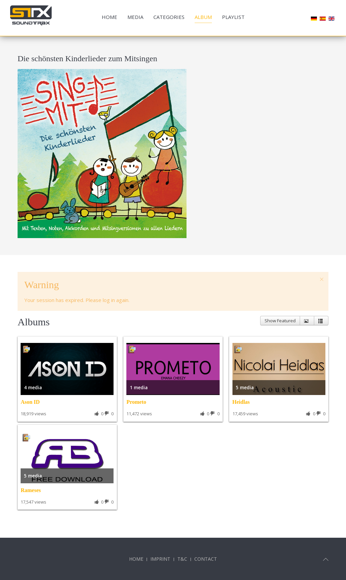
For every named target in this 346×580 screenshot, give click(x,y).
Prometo (136, 402)
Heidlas (241, 402)
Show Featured (280, 321)
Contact (205, 559)
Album (203, 17)
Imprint (160, 559)
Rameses (31, 490)
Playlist (233, 17)
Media (135, 17)
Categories (168, 17)
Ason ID (30, 402)
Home (109, 17)
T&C (182, 559)
